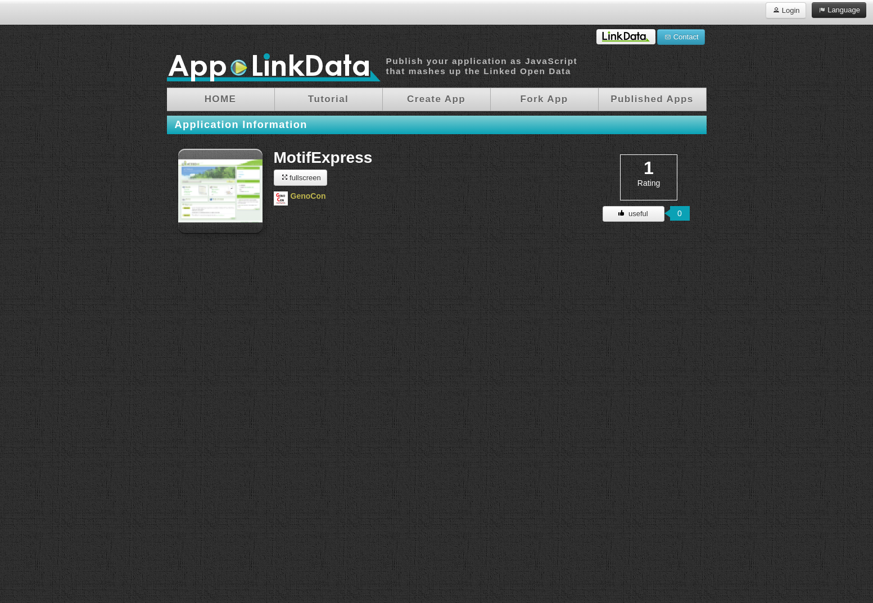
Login (785, 10)
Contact (680, 36)
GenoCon (308, 195)
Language (839, 9)
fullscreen (300, 177)
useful (633, 213)
